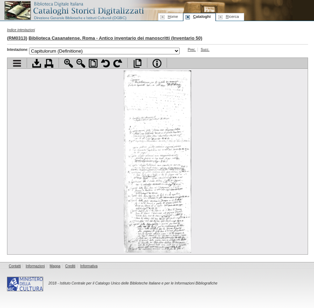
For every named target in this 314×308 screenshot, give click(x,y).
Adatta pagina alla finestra (93, 63)
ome (173, 16)
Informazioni (35, 266)
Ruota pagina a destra (117, 63)
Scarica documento (36, 63)
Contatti (15, 266)
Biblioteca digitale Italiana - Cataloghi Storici (73, 10)
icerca (232, 16)
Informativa (89, 266)
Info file (157, 63)
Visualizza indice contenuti (17, 63)
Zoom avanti (68, 63)
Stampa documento (49, 63)
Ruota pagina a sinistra (105, 63)
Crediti (70, 266)
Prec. (192, 50)
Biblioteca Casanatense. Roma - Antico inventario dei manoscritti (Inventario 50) (115, 38)
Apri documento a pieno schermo (137, 63)
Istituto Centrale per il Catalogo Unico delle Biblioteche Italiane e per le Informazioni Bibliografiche (138, 283)
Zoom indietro (80, 63)
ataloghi (202, 16)
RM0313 (17, 38)
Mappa (55, 266)
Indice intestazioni (21, 30)
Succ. (205, 50)
